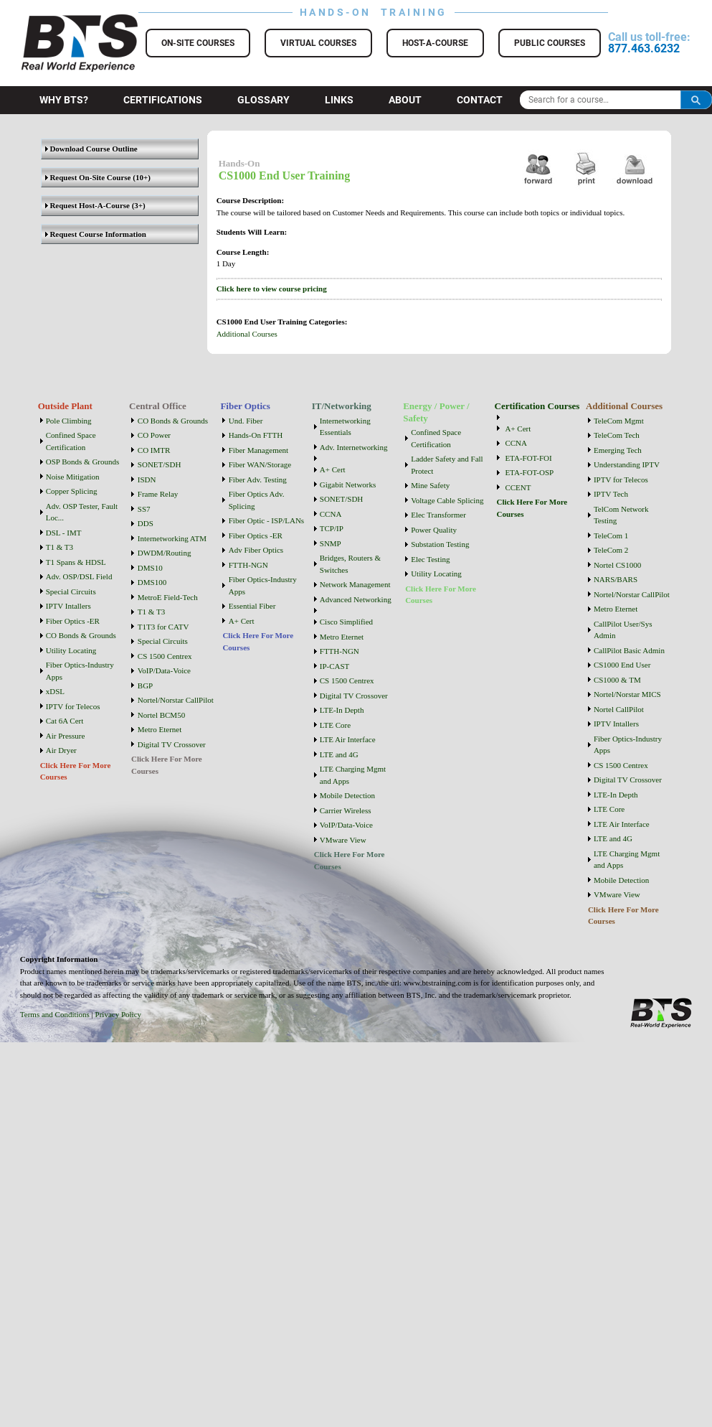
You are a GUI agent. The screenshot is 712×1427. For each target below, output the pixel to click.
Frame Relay (158, 494)
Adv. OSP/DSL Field (79, 576)
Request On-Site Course (88, 177)
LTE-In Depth (342, 710)
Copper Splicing (72, 491)
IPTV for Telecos (73, 706)
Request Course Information (95, 234)
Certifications (162, 100)
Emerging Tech (618, 450)
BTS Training (62, 21)
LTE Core (335, 725)
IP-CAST (335, 666)
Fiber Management (258, 450)
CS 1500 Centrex (165, 656)
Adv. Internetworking (354, 447)
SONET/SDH (159, 464)
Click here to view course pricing (272, 288)
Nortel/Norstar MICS (627, 694)
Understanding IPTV (627, 464)
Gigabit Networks (348, 484)
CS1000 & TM (617, 679)
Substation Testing (440, 544)
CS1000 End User (622, 664)
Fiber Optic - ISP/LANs (266, 520)
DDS (145, 523)
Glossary (263, 100)
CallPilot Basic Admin (629, 650)
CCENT (518, 487)
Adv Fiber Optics (256, 550)
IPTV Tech (611, 494)
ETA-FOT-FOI (528, 458)
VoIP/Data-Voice (164, 670)
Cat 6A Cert (65, 720)
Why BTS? (63, 100)
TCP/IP (331, 528)
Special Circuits (71, 591)
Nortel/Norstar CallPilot (176, 700)
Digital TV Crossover (172, 744)
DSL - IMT (64, 532)
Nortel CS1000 (617, 565)
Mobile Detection (347, 795)
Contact (480, 100)
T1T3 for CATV (163, 626)
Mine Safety (430, 485)
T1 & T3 (59, 547)
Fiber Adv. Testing (258, 479)
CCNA (331, 514)
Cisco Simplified (346, 621)
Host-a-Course (435, 43)
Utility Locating (71, 650)
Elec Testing (430, 559)
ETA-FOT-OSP (529, 472)
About (405, 100)
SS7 (144, 509)
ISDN (147, 479)
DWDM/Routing (164, 552)
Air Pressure (65, 735)
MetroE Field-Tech (168, 597)
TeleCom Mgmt (619, 420)
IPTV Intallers (68, 606)
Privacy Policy (118, 1014)
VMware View (343, 840)
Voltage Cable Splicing (447, 500)
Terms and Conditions (55, 1014)
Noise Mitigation (73, 476)
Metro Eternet (159, 729)
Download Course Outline (91, 148)
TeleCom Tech (617, 435)
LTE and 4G (339, 754)
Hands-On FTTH (256, 435)
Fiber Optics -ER (73, 621)
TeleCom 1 (611, 535)
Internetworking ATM (172, 538)
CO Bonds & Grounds (81, 635)
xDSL (55, 691)
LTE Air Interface (348, 739)
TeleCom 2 (611, 550)
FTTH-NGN (248, 565)
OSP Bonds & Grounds (83, 461)
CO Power (154, 435)
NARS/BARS (615, 579)
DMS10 (150, 567)
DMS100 (152, 582)
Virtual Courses (318, 43)
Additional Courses (247, 333)
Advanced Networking (355, 599)
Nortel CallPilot (619, 709)
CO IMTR (154, 450)
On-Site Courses (197, 43)
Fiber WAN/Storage (260, 464)
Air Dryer (61, 750)
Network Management (355, 584)
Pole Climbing (69, 420)
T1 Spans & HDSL (76, 562)
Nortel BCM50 (161, 715)
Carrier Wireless (345, 810)
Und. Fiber (246, 420)
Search (696, 99)
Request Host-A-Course (87, 205)
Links (339, 100)
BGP (145, 685)
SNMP (330, 543)
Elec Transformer (438, 514)
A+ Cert (242, 621)
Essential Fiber (252, 606)
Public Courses (549, 43)
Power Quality (434, 529)
